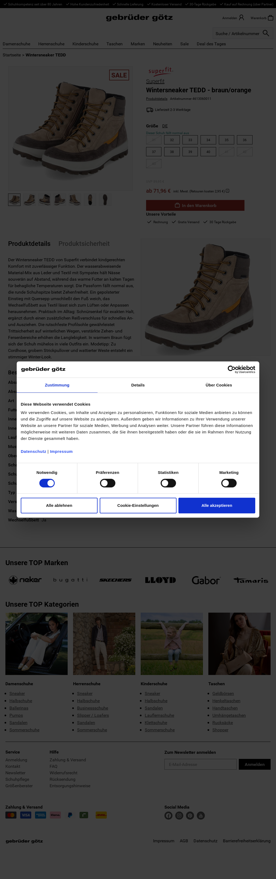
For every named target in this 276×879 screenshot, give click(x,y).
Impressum (61, 451)
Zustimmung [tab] (57, 385)
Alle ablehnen (59, 505)
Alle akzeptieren (216, 505)
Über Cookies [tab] (219, 385)
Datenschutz (33, 451)
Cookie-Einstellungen (137, 505)
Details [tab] (138, 385)
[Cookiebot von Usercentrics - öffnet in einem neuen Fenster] (231, 369)
